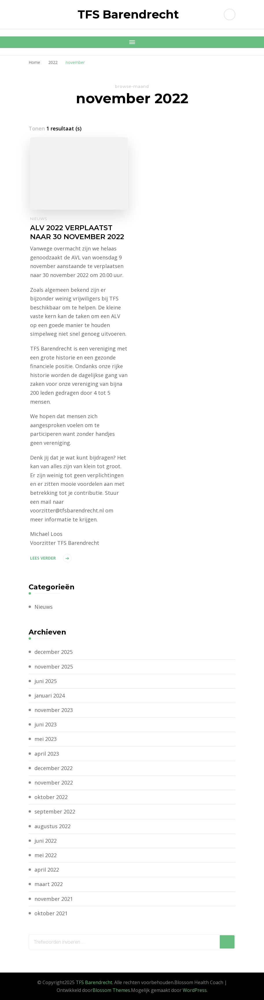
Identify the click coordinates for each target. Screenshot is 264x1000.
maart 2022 (48, 884)
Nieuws (38, 218)
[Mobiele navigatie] (132, 42)
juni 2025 (45, 681)
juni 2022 (45, 840)
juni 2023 (45, 724)
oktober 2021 (51, 913)
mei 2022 (45, 855)
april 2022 (46, 869)
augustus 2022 (52, 826)
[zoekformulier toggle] (229, 14)
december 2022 (53, 768)
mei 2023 (45, 738)
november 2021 (53, 898)
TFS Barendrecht (128, 14)
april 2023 (46, 753)
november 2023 (53, 709)
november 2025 (53, 666)
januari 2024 (49, 695)
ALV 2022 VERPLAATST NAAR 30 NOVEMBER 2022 (77, 232)
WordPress (195, 990)
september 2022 (54, 811)
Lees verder (43, 558)
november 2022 (53, 782)
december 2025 (53, 651)
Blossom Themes (111, 990)
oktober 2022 (51, 797)
